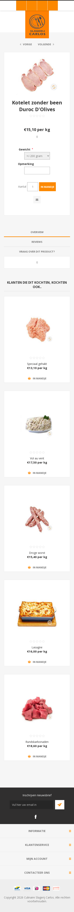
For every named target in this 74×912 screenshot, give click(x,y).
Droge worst (37, 553)
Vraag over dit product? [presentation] (37, 251)
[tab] (37, 232)
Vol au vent (37, 458)
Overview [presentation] (37, 232)
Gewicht (24, 149)
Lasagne (37, 647)
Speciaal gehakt (37, 364)
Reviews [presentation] (37, 242)
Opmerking (26, 164)
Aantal (22, 186)
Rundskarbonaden (37, 742)
